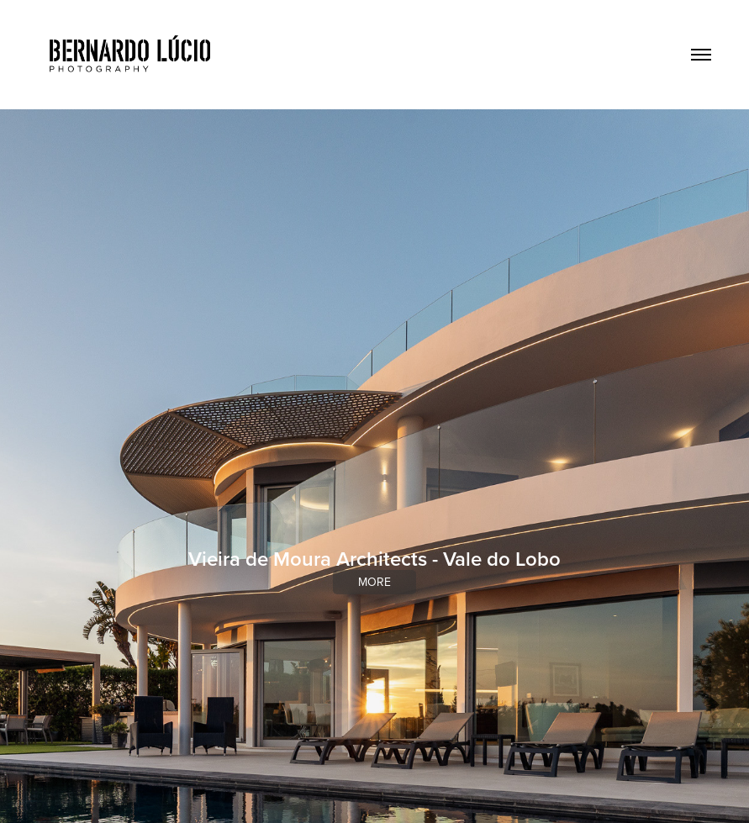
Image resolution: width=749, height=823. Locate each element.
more (374, 581)
